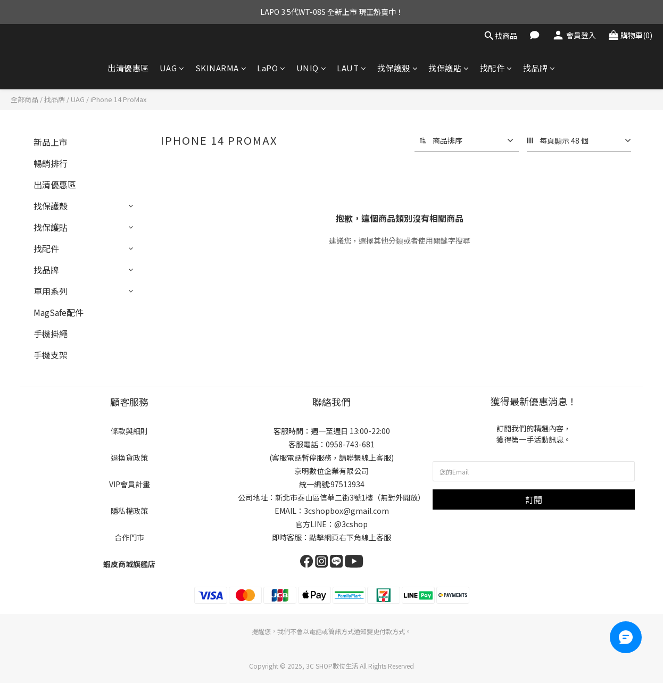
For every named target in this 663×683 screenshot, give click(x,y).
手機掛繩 (51, 333)
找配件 (496, 67)
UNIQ (311, 67)
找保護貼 (448, 67)
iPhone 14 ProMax (118, 99)
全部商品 (24, 99)
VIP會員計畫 (129, 484)
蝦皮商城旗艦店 (129, 564)
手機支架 (51, 354)
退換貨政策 (129, 457)
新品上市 (51, 142)
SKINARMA (221, 67)
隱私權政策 (129, 510)
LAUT (352, 67)
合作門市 (129, 537)
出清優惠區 (128, 67)
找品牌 (539, 67)
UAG (172, 67)
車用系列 (51, 291)
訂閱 (533, 499)
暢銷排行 (51, 163)
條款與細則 (129, 431)
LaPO (271, 67)
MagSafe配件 (59, 312)
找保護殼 (397, 67)
